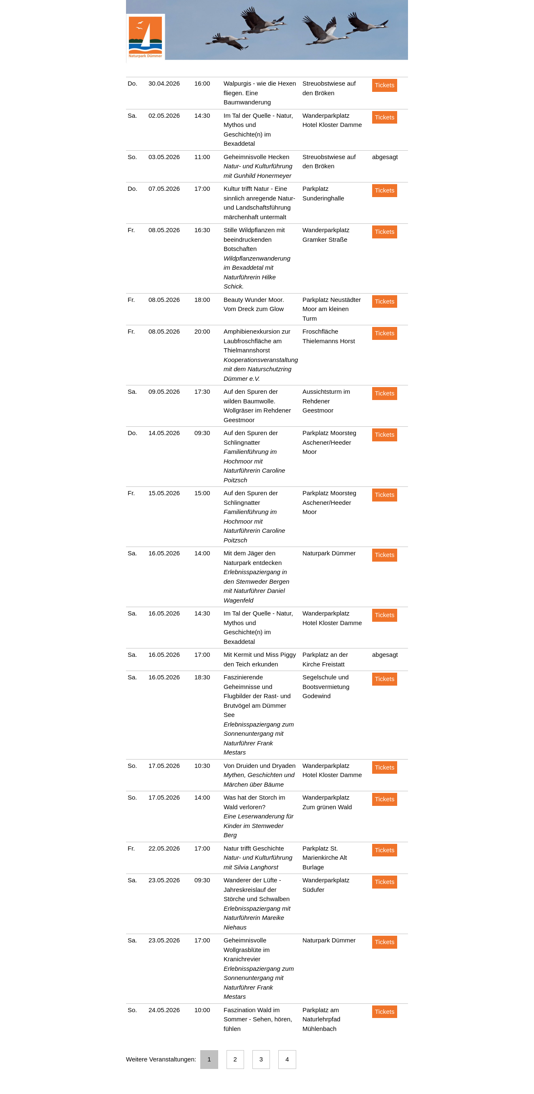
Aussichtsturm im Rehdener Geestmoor (326, 401)
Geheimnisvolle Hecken (257, 156)
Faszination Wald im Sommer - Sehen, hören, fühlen (258, 1019)
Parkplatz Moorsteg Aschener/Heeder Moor (329, 442)
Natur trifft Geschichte (254, 848)
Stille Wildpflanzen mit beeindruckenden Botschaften (254, 239)
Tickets (385, 85)
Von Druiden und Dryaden (260, 765)
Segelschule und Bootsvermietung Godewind (326, 686)
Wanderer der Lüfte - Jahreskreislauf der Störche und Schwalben (257, 889)
